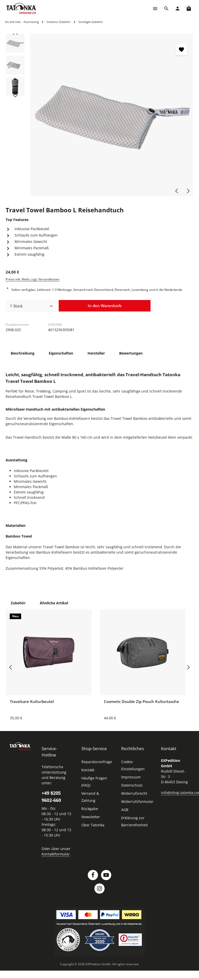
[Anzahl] (31, 306)
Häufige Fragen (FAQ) (94, 782)
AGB (124, 809)
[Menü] (155, 8)
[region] (99, 115)
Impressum (131, 777)
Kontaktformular (56, 854)
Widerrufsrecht (134, 793)
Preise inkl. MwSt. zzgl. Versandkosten (32, 279)
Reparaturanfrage (96, 761)
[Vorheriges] (177, 191)
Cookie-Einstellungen (133, 765)
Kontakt (87, 769)
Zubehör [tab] (18, 603)
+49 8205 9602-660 (51, 796)
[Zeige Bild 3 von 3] (183, 124)
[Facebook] (93, 875)
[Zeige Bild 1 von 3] (183, 114)
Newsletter (90, 816)
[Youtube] (106, 875)
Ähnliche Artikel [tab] (54, 603)
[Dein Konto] (177, 8)
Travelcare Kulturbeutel (32, 701)
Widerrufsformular (137, 801)
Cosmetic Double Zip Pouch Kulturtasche (141, 701)
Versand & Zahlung (90, 797)
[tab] (23, 353)
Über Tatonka (92, 825)
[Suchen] (166, 8)
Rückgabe (89, 808)
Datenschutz (132, 785)
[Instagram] (99, 888)
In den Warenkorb (104, 305)
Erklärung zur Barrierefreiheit (134, 821)
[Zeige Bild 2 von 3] (183, 119)
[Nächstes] (187, 191)
